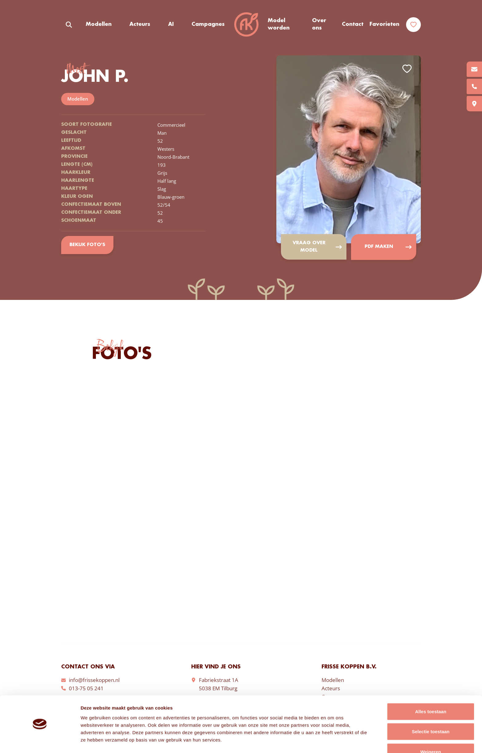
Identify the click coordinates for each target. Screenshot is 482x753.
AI (171, 24)
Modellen (99, 24)
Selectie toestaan (431, 712)
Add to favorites (407, 69)
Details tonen (332, 740)
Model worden (279, 24)
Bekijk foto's (87, 244)
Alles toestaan (430, 692)
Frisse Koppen (246, 24)
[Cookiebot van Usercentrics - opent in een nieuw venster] (40, 741)
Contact (352, 24)
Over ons (319, 24)
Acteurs (139, 24)
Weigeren (430, 732)
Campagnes (208, 24)
